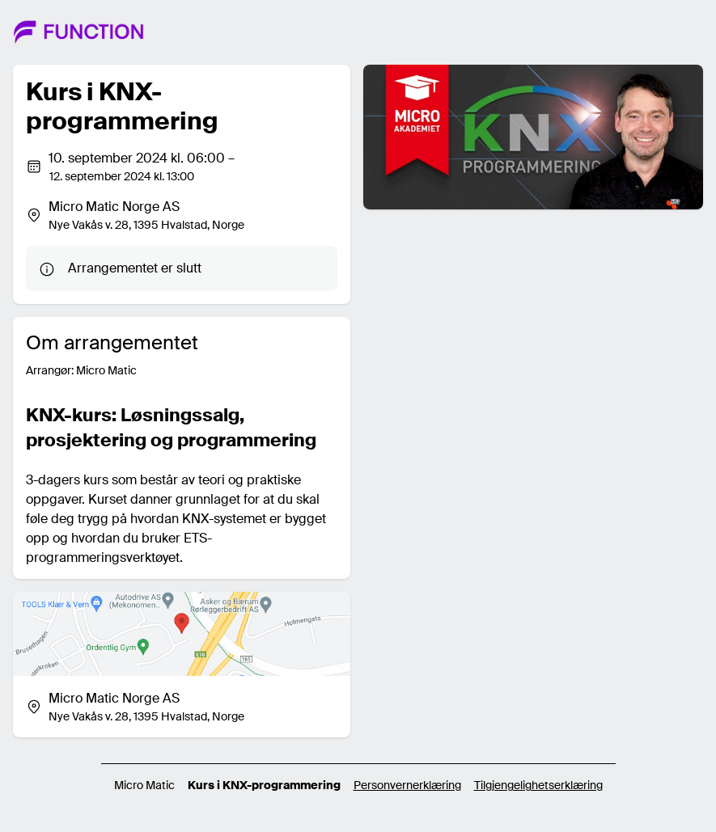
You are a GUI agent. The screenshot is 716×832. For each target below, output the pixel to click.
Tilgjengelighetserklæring (538, 785)
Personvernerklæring (407, 785)
